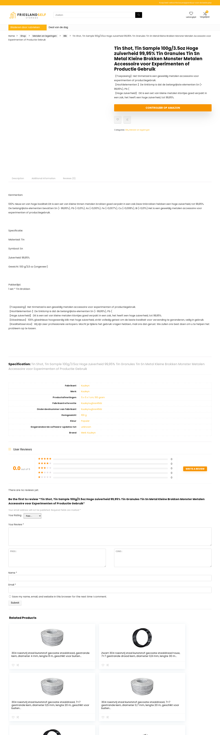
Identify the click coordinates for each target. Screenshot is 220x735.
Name (12, 572)
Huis (150, 698)
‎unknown (86, 426)
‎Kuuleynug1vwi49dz (91, 403)
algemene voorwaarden (194, 703)
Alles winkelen (155, 703)
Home (11, 35)
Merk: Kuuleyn (88, 432)
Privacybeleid (188, 698)
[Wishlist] (191, 13)
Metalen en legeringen (45, 35)
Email (12, 584)
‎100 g (84, 415)
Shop (23, 35)
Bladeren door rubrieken (25, 27)
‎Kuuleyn (85, 385)
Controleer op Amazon (132, 109)
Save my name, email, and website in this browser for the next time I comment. (59, 596)
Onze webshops (156, 707)
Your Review (16, 524)
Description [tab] (18, 178)
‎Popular (85, 420)
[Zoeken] (138, 15)
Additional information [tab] (43, 178)
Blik (65, 35)
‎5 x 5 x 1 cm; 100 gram (93, 397)
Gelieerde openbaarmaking (195, 707)
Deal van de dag (58, 27)
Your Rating (14, 515)
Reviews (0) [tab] (69, 178)
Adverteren (154, 711)
